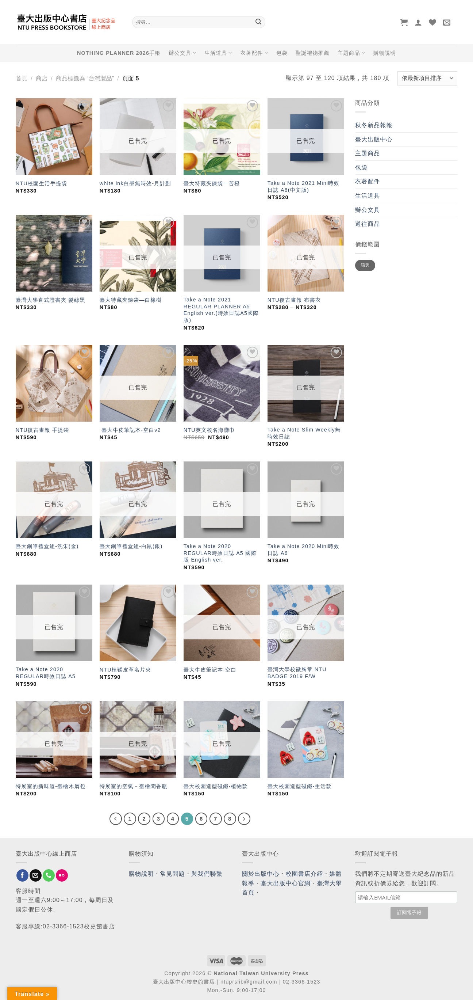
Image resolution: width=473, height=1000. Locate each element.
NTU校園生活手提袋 (41, 183)
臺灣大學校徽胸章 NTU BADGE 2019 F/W (297, 672)
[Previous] (115, 819)
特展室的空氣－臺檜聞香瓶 (134, 786)
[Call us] (49, 875)
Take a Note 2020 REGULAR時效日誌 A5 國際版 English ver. (220, 553)
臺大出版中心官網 (286, 883)
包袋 (282, 53)
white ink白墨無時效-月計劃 (135, 183)
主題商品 (351, 52)
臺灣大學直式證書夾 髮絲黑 (50, 300)
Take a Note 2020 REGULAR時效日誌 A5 (46, 672)
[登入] (418, 22)
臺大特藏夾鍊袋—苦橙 (212, 183)
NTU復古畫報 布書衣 (294, 300)
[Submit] (258, 22)
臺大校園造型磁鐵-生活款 (300, 786)
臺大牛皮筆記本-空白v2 (130, 430)
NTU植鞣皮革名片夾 (125, 670)
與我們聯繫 (207, 874)
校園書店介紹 (304, 874)
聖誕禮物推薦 (313, 53)
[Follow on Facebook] (22, 875)
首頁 (21, 78)
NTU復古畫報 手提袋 (42, 430)
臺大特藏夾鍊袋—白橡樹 (131, 300)
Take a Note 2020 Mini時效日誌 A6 (303, 549)
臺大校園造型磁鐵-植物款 (216, 786)
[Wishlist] (433, 22)
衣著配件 (254, 52)
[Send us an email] (36, 875)
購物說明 (384, 53)
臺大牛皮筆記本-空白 (210, 670)
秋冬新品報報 (374, 125)
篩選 (365, 265)
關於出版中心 (261, 874)
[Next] (244, 819)
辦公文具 (182, 52)
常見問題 (172, 874)
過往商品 (367, 224)
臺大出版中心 (374, 139)
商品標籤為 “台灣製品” (85, 78)
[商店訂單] (427, 78)
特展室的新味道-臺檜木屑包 (51, 786)
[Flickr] (62, 875)
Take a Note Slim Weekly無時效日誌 (304, 433)
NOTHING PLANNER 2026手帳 (119, 53)
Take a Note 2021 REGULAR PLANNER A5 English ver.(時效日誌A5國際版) (221, 310)
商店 (41, 78)
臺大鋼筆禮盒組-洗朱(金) (47, 546)
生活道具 (218, 52)
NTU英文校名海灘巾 (209, 430)
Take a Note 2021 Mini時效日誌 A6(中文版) (303, 186)
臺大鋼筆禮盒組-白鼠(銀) (131, 546)
